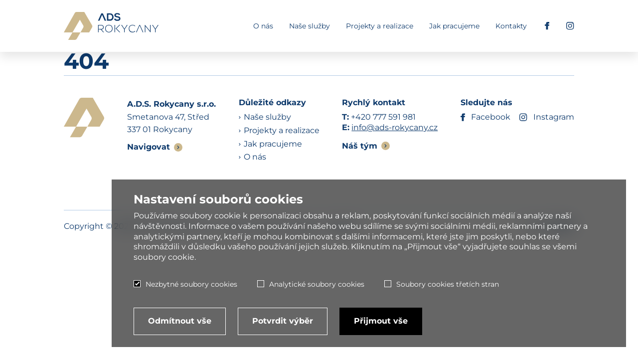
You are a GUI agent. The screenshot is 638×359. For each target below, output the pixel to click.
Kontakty (511, 25)
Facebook (485, 117)
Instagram (546, 117)
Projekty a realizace (379, 25)
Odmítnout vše (179, 321)
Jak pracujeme (454, 25)
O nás (263, 25)
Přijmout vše (381, 321)
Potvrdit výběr (282, 321)
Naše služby (309, 25)
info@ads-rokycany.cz (394, 127)
